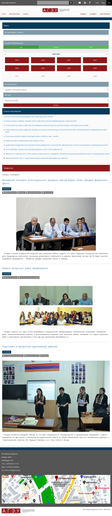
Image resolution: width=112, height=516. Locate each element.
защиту (21, 192)
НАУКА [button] (25, 14)
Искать (56, 105)
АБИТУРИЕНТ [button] (105, 14)
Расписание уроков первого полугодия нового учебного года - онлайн (32, 136)
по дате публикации (13, 43)
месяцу (56, 47)
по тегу (7, 95)
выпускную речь (9, 192)
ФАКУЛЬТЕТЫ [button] (14, 14)
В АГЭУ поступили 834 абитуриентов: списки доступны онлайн (29, 117)
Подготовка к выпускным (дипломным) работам (29, 346)
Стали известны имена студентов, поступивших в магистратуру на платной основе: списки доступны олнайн (47, 125)
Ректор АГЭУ (47, 192)
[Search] (71, 3)
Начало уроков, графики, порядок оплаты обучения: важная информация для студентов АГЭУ (41, 121)
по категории (10, 84)
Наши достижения (9, 3)
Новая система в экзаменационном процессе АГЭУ (25, 141)
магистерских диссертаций (29, 277)
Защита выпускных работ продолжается (25, 268)
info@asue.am (15, 470)
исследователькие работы (13, 356)
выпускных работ (33, 192)
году (21, 47)
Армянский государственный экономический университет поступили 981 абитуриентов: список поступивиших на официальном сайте (57, 145)
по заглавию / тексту (13, 32)
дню (91, 47)
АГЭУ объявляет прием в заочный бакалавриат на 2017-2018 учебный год (34, 149)
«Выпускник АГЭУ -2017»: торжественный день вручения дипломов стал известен (37, 158)
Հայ (97, 3)
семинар (44, 356)
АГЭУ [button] (4, 14)
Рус (109, 3)
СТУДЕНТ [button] (93, 14)
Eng (103, 3)
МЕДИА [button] (83, 14)
